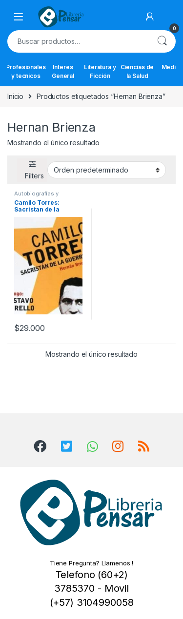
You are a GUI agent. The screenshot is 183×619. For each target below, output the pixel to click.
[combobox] (77, 41)
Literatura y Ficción (100, 71)
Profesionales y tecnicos (25, 71)
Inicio (15, 96)
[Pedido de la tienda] (106, 169)
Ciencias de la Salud (137, 71)
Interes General (63, 71)
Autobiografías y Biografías (36, 196)
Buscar (162, 41)
